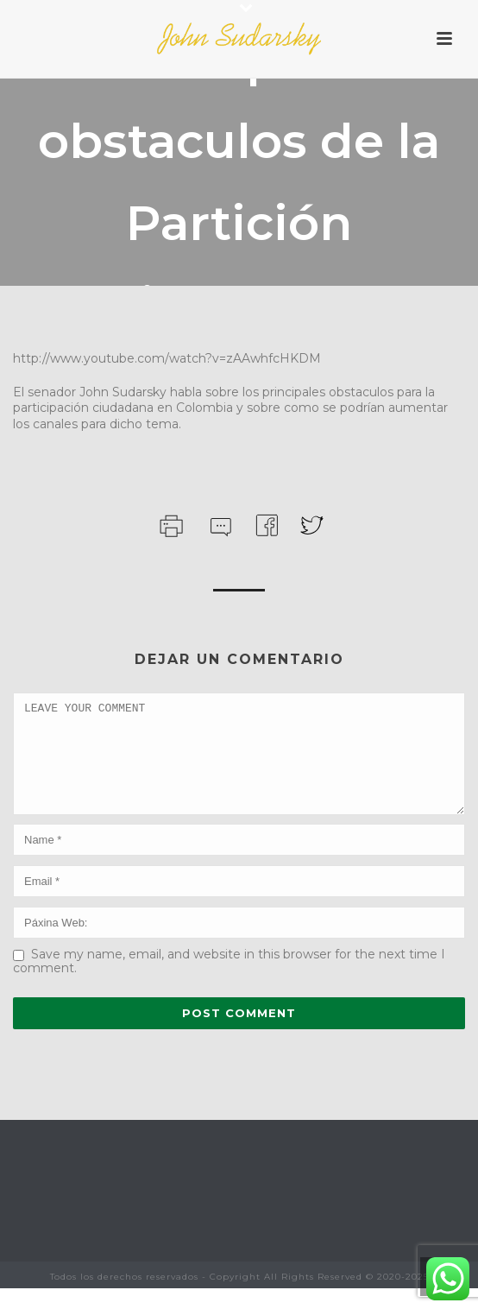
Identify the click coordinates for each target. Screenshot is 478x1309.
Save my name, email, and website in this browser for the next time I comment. (229, 981)
